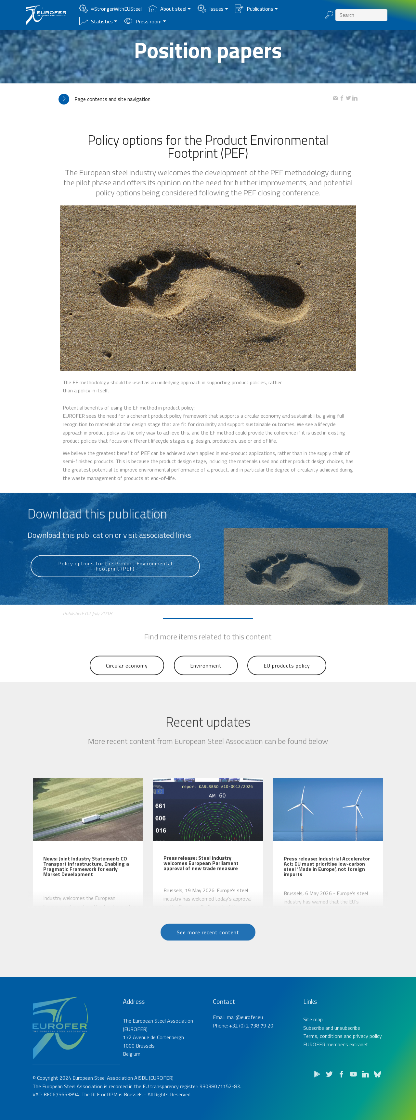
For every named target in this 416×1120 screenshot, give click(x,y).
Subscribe (313, 1049)
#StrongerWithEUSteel (110, 9)
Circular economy (127, 678)
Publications (254, 9)
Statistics (96, 21)
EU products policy (287, 678)
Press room (143, 21)
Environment (206, 678)
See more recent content (208, 943)
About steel (167, 9)
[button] (195, 99)
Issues (211, 9)
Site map (313, 1041)
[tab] (195, 99)
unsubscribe (347, 1049)
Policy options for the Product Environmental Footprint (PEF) (115, 580)
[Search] (361, 15)
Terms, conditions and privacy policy (342, 1057)
